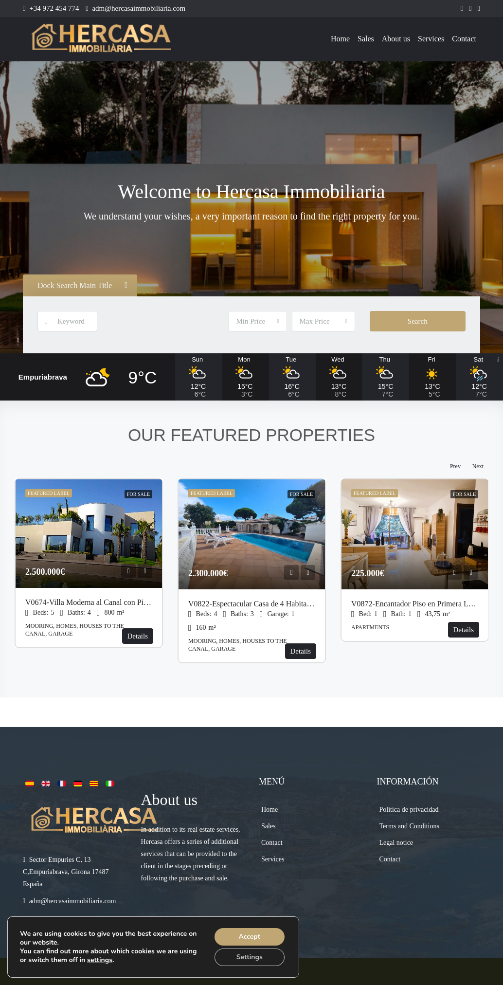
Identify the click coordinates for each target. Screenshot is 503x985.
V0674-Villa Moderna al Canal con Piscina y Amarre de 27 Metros (129, 602)
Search (418, 321)
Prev (455, 466)
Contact (464, 39)
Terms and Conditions (409, 826)
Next (478, 466)
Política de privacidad (409, 809)
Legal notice (396, 842)
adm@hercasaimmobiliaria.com (72, 901)
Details (137, 636)
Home (340, 39)
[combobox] (258, 321)
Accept (249, 936)
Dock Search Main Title (82, 285)
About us (396, 39)
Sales (366, 39)
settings (99, 960)
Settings (249, 957)
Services (431, 39)
